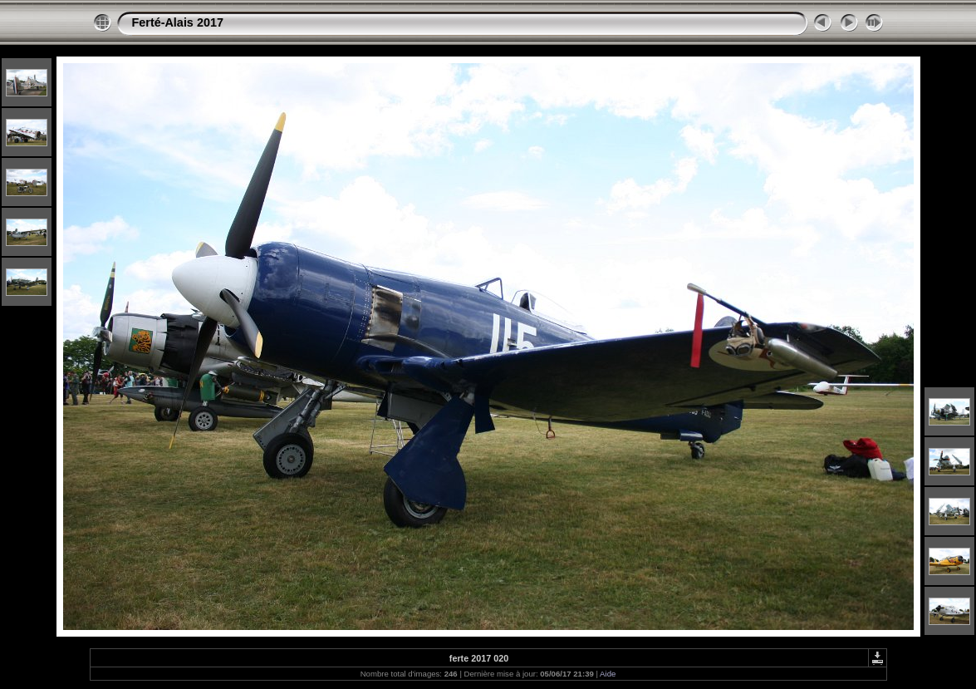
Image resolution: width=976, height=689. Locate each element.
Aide (608, 673)
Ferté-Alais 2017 (177, 22)
